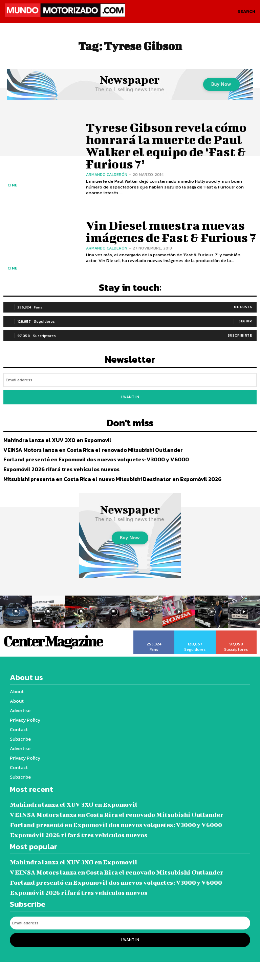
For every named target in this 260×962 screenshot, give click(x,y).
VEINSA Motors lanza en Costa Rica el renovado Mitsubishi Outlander (84, 442)
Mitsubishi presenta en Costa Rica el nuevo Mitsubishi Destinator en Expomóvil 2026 (102, 471)
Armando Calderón (106, 162)
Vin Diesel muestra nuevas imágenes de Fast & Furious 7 (163, 230)
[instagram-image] (48, 603)
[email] (130, 377)
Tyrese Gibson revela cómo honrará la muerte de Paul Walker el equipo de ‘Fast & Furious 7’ (169, 145)
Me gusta (243, 305)
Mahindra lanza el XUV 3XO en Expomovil (51, 432)
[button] (246, 11)
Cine (11, 187)
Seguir (245, 319)
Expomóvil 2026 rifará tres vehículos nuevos (55, 461)
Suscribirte (240, 333)
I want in (130, 392)
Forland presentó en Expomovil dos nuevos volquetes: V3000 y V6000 (87, 452)
